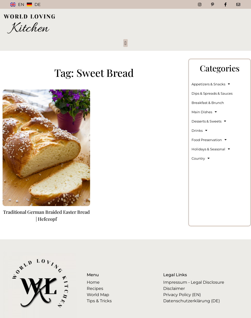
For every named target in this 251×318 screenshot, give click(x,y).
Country (201, 158)
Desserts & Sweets (209, 121)
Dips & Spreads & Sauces (212, 93)
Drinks (199, 130)
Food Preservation (209, 139)
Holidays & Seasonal (211, 149)
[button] (125, 43)
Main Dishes (204, 112)
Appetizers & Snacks (211, 84)
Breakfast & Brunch (208, 103)
